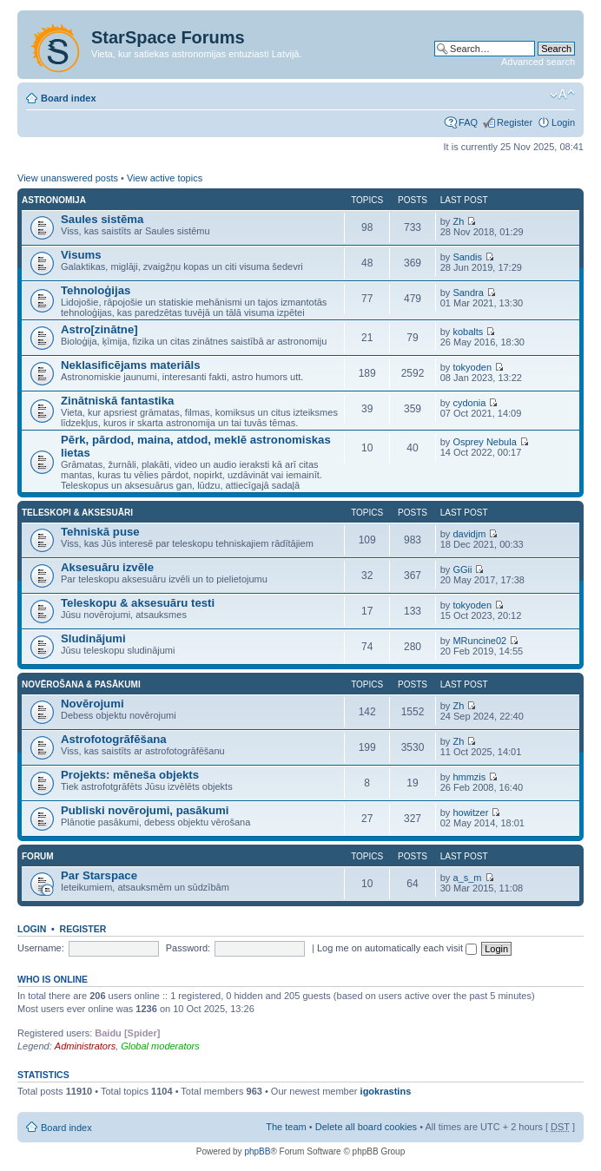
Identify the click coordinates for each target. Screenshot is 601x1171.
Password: (188, 948)
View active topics (164, 178)
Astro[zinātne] (99, 329)
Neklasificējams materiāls (131, 365)
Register (514, 122)
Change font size (562, 94)
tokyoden (472, 367)
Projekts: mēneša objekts (130, 774)
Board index (68, 98)
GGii (462, 569)
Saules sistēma (102, 219)
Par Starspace (99, 875)
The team (286, 1127)
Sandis (467, 257)
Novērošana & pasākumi (81, 684)
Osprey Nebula (484, 442)
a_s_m (466, 877)
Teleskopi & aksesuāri (77, 512)
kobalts (467, 331)
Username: (40, 948)
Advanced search (538, 61)
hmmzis (468, 777)
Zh (458, 221)
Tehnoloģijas (95, 290)
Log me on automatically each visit (397, 948)
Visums (81, 254)
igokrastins (386, 1091)
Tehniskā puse (100, 531)
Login (563, 122)
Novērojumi (92, 703)
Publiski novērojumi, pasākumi (144, 810)
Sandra (467, 292)
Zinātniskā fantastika (117, 400)
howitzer (470, 812)
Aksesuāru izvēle (107, 567)
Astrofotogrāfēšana (114, 739)
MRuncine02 (479, 640)
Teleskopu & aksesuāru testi (138, 602)
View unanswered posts (67, 178)
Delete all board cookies (366, 1127)
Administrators (85, 1046)
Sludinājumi (93, 638)
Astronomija (54, 200)
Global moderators (160, 1046)
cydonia (468, 403)
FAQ (468, 122)
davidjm (468, 534)
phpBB (257, 1151)
